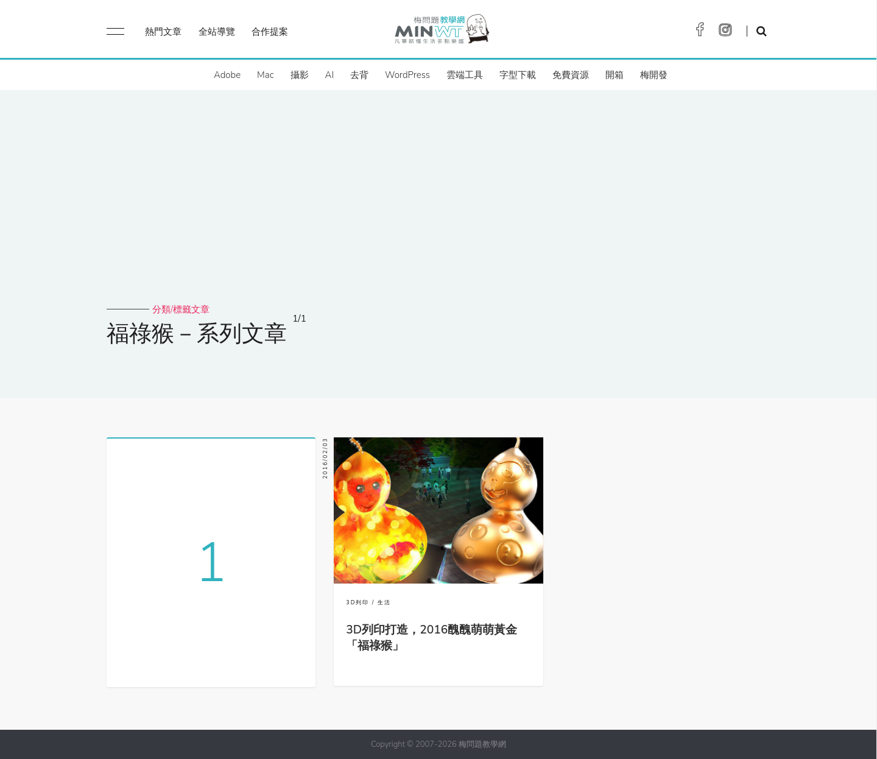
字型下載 (517, 75)
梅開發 (653, 75)
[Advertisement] (438, 212)
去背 (359, 75)
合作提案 (270, 32)
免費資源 (570, 75)
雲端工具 (464, 75)
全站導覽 (217, 32)
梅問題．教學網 (441, 32)
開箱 (614, 75)
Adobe (227, 75)
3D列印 (357, 602)
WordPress (407, 75)
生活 (384, 602)
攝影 (300, 75)
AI (329, 75)
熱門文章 (163, 32)
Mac (265, 75)
